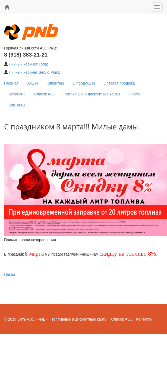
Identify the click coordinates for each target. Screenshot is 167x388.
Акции (32, 83)
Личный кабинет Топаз (29, 64)
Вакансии (17, 94)
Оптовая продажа (119, 83)
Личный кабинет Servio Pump (34, 72)
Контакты (17, 105)
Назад (9, 274)
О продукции (84, 83)
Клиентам (55, 83)
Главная (11, 83)
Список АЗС (44, 94)
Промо (134, 94)
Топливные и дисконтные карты (92, 94)
